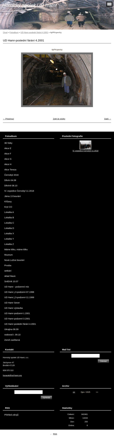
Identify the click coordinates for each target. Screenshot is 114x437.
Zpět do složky (59, 119)
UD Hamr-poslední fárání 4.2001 (34, 32)
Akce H (7, 164)
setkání (7, 271)
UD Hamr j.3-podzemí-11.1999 (19, 297)
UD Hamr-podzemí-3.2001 (17, 319)
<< (74, 392)
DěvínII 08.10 (10, 185)
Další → (107, 119)
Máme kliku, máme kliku (16, 249)
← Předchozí (8, 119)
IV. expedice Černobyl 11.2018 (19, 191)
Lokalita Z (9, 244)
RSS (55, 434)
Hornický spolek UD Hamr (29, 5)
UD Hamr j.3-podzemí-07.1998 (19, 292)
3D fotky (8, 143)
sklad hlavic (10, 276)
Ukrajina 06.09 (11, 329)
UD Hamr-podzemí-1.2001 (17, 313)
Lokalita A (9, 212)
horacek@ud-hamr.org (12, 375)
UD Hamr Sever (12, 303)
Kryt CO (8, 207)
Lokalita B (9, 217)
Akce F (7, 153)
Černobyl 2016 (11, 175)
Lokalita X (9, 233)
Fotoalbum (14, 32)
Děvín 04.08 (10, 180)
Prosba (7, 265)
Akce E (7, 148)
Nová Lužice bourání (14, 260)
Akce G (7, 159)
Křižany (8, 201)
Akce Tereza (10, 169)
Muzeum (8, 255)
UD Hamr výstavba (13, 308)
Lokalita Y (9, 239)
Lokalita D (9, 228)
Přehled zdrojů (11, 415)
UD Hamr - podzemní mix (16, 287)
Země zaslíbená (12, 340)
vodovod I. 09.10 (12, 334)
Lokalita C (9, 223)
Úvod (5, 32)
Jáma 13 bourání (12, 196)
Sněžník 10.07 (11, 281)
